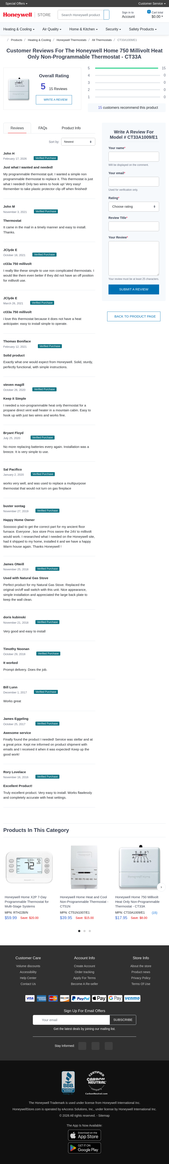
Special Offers (14, 3)
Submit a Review (133, 289)
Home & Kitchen (82, 29)
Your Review (118, 237)
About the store (140, 966)
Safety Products (141, 29)
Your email (116, 173)
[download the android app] (84, 1147)
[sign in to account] (125, 15)
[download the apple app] (84, 1134)
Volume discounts (28, 966)
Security (112, 29)
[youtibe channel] (109, 1046)
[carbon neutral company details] (96, 1083)
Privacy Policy (140, 978)
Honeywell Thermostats (71, 40)
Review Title (117, 218)
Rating (113, 198)
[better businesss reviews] (68, 1083)
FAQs (42, 128)
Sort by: (54, 142)
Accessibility (28, 972)
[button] (161, 887)
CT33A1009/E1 (127, 40)
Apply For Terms (84, 978)
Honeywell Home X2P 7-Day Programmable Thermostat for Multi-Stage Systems (27, 901)
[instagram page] (95, 1046)
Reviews (17, 128)
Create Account (84, 966)
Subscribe (122, 1020)
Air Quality (50, 29)
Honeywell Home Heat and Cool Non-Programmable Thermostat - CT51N (84, 901)
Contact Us (28, 984)
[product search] (106, 15)
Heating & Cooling (17, 29)
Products (16, 40)
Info (71, 128)
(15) (152, 912)
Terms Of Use (140, 984)
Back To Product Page (134, 316)
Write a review (53, 99)
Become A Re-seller (84, 984)
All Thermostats (102, 40)
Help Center (28, 978)
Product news (141, 972)
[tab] (17, 128)
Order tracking (84, 972)
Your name (116, 148)
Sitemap (104, 1115)
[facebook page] (82, 1046)
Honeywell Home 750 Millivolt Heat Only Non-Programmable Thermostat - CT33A (137, 901)
